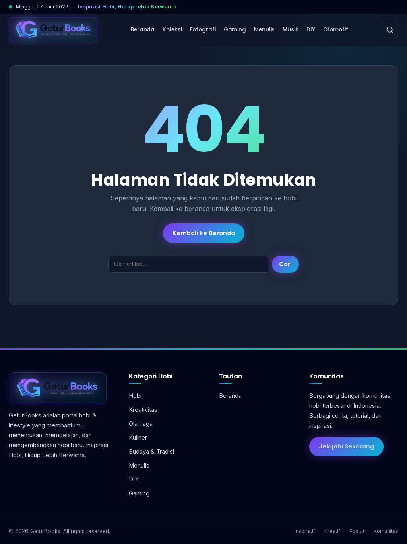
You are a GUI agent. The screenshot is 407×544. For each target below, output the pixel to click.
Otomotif (335, 29)
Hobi (135, 395)
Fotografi (203, 29)
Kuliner (138, 437)
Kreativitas (143, 409)
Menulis (264, 29)
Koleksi (172, 29)
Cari (285, 264)
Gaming (235, 29)
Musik (290, 29)
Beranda (143, 29)
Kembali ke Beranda (203, 233)
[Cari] (390, 30)
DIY (310, 29)
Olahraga (141, 423)
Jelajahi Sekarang (346, 446)
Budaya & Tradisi (151, 451)
